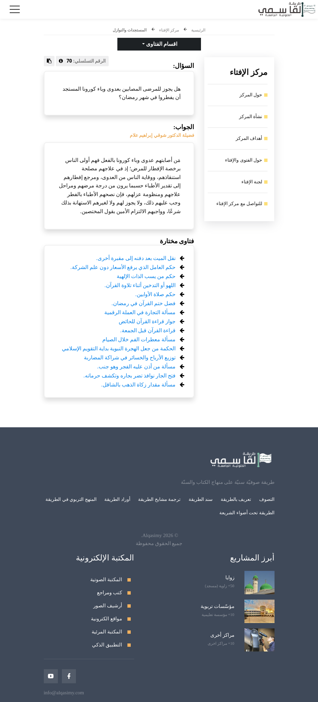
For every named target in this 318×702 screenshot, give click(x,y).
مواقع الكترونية (106, 618)
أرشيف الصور (107, 605)
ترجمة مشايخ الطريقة (159, 499)
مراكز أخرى (222, 635)
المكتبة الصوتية (106, 579)
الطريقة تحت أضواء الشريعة (247, 512)
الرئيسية (198, 30)
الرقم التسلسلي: (82, 61)
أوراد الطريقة (117, 499)
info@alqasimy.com (64, 692)
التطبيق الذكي (107, 644)
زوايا (229, 577)
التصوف (267, 499)
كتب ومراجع (109, 592)
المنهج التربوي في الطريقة (71, 499)
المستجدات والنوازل (129, 30)
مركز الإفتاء (169, 30)
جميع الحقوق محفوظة (159, 543)
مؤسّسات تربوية (217, 606)
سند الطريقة (201, 499)
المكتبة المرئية (107, 631)
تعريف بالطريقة (236, 499)
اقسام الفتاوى (161, 44)
